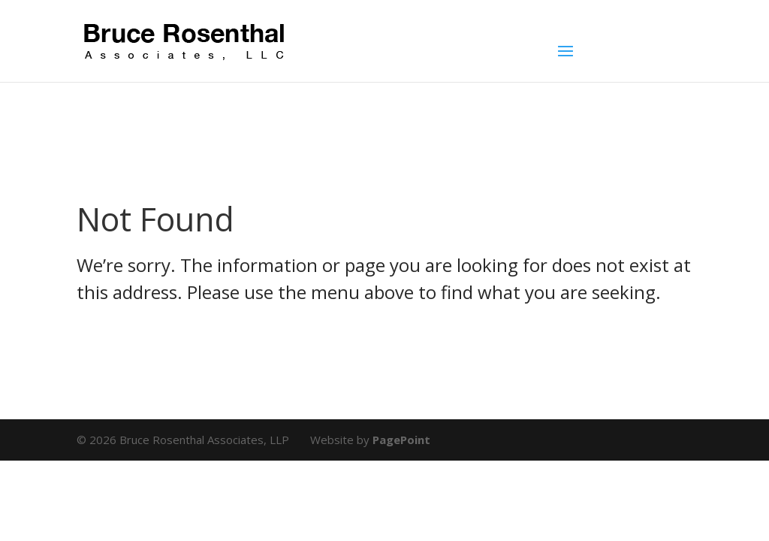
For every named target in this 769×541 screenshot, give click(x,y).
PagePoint (401, 439)
